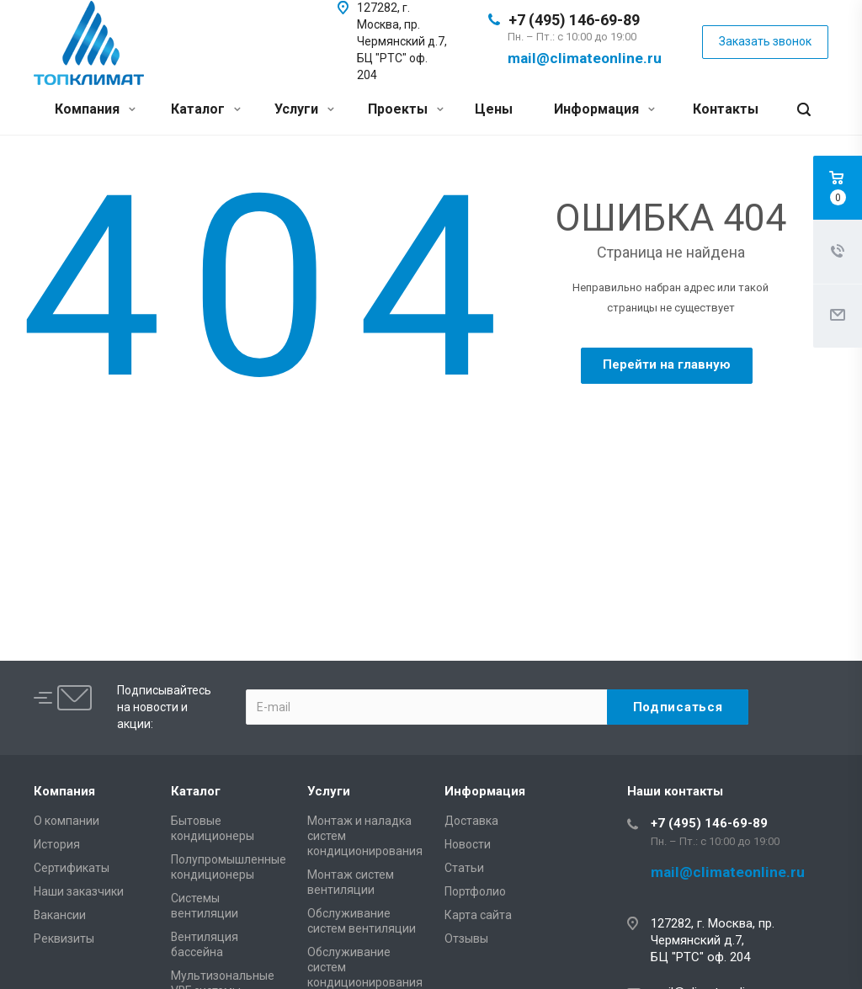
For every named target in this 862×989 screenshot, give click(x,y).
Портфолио (475, 891)
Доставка (471, 820)
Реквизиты (64, 938)
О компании (66, 820)
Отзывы (466, 938)
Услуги (304, 109)
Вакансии (60, 915)
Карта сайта (478, 915)
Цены (494, 109)
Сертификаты (71, 868)
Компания (95, 109)
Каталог (206, 109)
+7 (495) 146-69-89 (574, 20)
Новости (467, 844)
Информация (604, 109)
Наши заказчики (79, 891)
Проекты (406, 109)
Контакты (725, 109)
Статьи (464, 868)
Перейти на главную (667, 364)
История (57, 844)
